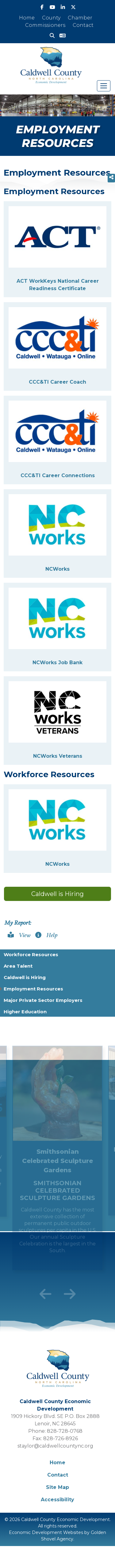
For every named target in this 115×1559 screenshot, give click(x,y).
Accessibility (57, 1500)
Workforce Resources (31, 954)
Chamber (80, 18)
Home (27, 18)
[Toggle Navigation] (103, 85)
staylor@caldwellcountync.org (55, 1446)
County (51, 18)
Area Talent (18, 966)
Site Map (57, 1487)
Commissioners (45, 25)
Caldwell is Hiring (57, 894)
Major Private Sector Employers (43, 1000)
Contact (83, 25)
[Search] (52, 36)
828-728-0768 (64, 1431)
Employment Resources (33, 988)
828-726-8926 (60, 1438)
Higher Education (25, 1011)
